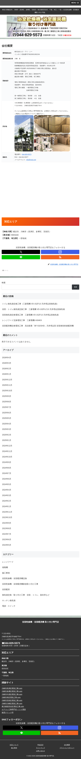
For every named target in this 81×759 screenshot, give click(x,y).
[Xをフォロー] (21, 252)
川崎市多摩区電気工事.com (12, 691)
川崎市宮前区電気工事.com (12, 700)
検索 (3, 283)
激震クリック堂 (8, 712)
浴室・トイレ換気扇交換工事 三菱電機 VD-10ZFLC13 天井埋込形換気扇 (33, 309)
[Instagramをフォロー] (60, 252)
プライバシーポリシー (67, 748)
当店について (14, 745)
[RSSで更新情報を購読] (60, 257)
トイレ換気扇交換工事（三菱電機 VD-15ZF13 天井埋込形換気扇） (30, 304)
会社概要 (67, 745)
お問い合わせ (40, 751)
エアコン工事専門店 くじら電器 (14, 709)
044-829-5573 (26, 154)
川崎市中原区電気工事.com (12, 694)
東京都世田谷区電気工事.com (13, 706)
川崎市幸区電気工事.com (11, 697)
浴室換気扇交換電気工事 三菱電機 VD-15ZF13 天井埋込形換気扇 (30, 315)
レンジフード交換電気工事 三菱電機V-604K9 (22, 320)
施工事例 (14, 748)
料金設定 (40, 745)
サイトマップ (40, 748)
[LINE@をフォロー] (21, 257)
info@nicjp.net (31, 160)
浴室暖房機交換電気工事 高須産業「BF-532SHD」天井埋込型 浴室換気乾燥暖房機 (38, 326)
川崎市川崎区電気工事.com (12, 703)
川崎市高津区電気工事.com (12, 688)
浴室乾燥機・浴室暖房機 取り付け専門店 (40, 622)
